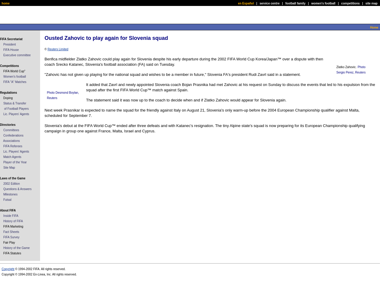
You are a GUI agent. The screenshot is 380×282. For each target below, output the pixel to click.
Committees (11, 130)
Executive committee (17, 55)
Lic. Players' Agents (16, 114)
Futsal (7, 199)
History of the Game (16, 248)
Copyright (8, 269)
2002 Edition (11, 183)
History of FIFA (13, 221)
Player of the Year (15, 162)
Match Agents (12, 157)
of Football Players (16, 108)
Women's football (14, 76)
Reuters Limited (58, 49)
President (9, 44)
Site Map (9, 167)
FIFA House (11, 49)
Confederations (13, 135)
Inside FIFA (10, 215)
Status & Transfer (14, 103)
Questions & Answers (17, 189)
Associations (11, 140)
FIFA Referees (12, 146)
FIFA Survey (11, 237)
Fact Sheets (11, 232)
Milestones (10, 194)
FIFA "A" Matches (14, 82)
